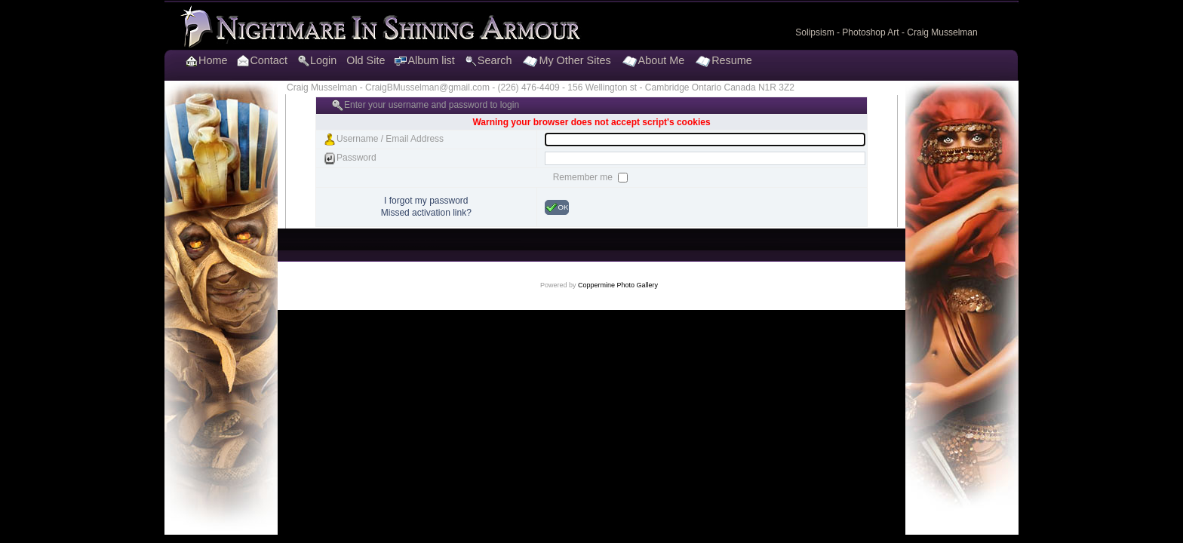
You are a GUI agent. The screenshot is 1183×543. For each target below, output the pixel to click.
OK (557, 207)
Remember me (584, 177)
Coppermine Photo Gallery (618, 285)
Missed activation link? (426, 212)
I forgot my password (426, 200)
